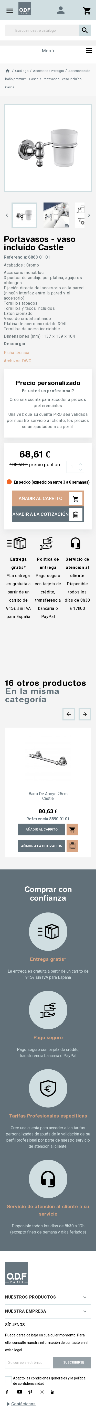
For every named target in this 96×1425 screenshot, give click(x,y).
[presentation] (68, 714)
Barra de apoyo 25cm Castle (48, 796)
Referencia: (15, 257)
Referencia (37, 819)
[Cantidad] (72, 467)
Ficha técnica (16, 352)
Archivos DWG (17, 360)
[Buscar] (48, 30)
